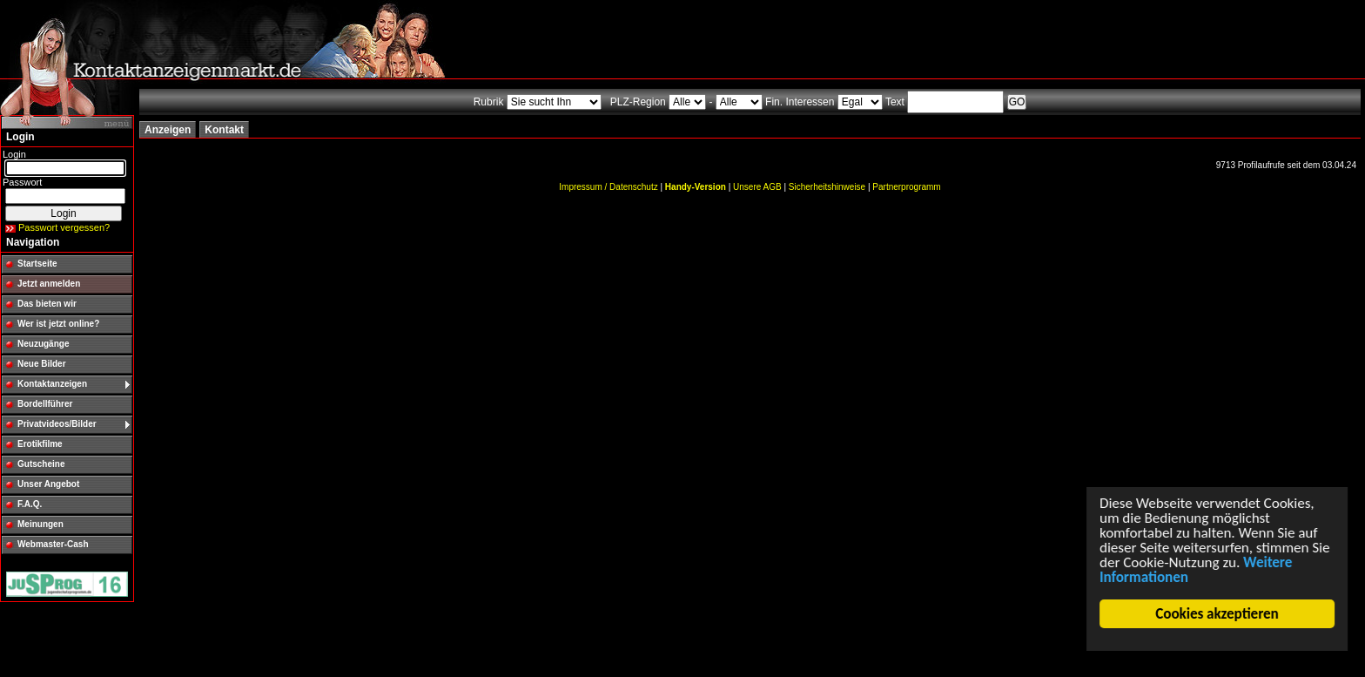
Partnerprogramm (906, 187)
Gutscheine (40, 464)
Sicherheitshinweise (827, 187)
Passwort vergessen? (64, 227)
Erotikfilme (40, 444)
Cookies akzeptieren (1217, 614)
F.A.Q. (29, 504)
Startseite (37, 263)
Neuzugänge (43, 344)
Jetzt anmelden (48, 283)
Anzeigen (168, 130)
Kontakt (224, 130)
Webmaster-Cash (53, 544)
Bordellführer (44, 404)
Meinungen (40, 524)
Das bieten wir (47, 303)
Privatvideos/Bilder (57, 424)
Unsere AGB (757, 187)
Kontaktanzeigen (52, 384)
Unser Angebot (48, 484)
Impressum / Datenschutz (608, 187)
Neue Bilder (41, 364)
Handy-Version (695, 187)
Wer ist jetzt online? (58, 323)
